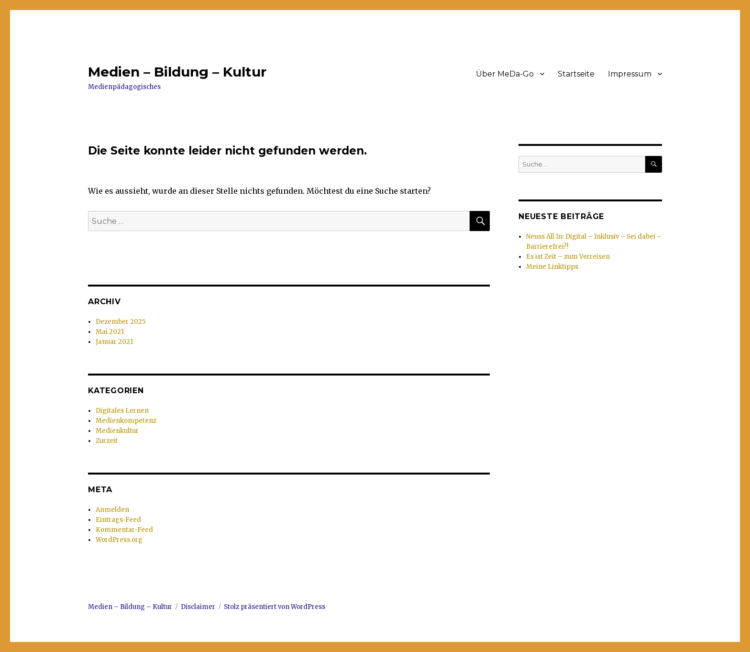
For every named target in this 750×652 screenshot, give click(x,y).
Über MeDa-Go (505, 73)
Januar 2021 (114, 342)
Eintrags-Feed (118, 520)
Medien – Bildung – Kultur (177, 72)
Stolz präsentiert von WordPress (274, 607)
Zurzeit (107, 441)
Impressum (629, 73)
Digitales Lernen (122, 411)
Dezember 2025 (120, 322)
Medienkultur (117, 431)
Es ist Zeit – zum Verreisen (568, 257)
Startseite (576, 73)
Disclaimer (198, 607)
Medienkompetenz (126, 421)
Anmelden (112, 510)
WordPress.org (119, 540)
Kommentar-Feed (124, 530)
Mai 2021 (110, 332)
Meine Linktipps (552, 267)
